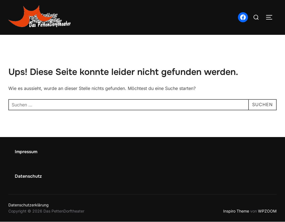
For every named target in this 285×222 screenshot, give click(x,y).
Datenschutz (28, 176)
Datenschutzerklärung (28, 205)
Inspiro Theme (236, 211)
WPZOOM (267, 211)
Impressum (26, 152)
